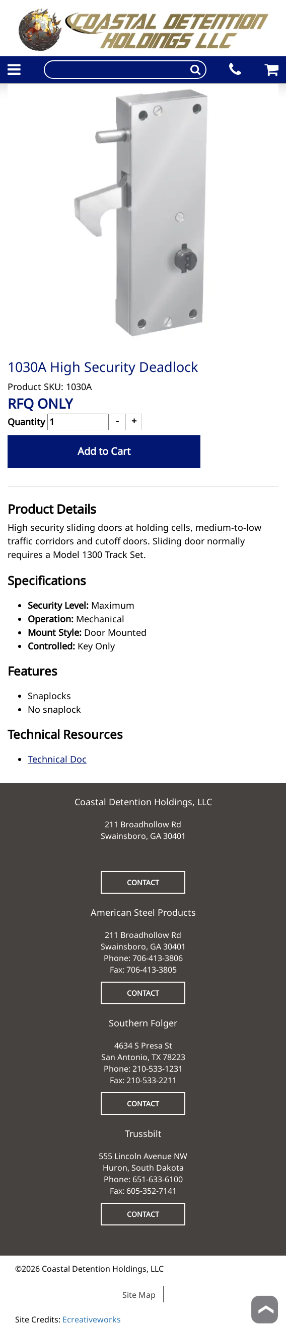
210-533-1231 (157, 1068)
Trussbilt (143, 1133)
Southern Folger (143, 1023)
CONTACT (143, 882)
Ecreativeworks (91, 1319)
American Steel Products (143, 912)
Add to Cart (104, 451)
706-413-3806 (157, 958)
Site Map (139, 1294)
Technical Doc (57, 759)
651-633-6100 (157, 1179)
